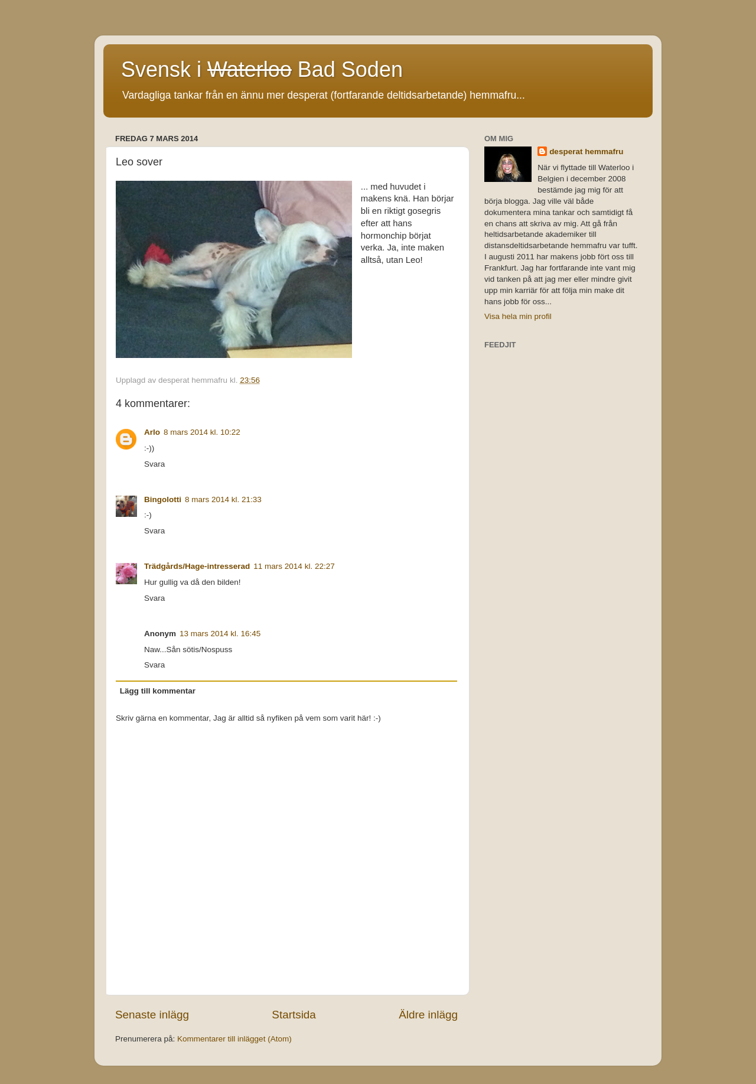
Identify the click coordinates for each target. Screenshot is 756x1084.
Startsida (294, 1014)
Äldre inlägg (428, 1014)
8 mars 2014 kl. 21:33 (223, 499)
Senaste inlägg (152, 1014)
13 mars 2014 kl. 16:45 (220, 633)
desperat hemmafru (586, 151)
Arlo (152, 432)
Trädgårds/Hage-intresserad (197, 566)
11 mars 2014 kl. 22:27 (293, 566)
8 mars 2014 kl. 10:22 (202, 432)
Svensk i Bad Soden (262, 69)
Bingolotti (162, 499)
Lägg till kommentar (157, 690)
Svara (154, 464)
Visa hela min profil (518, 316)
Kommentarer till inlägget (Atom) (234, 1038)
